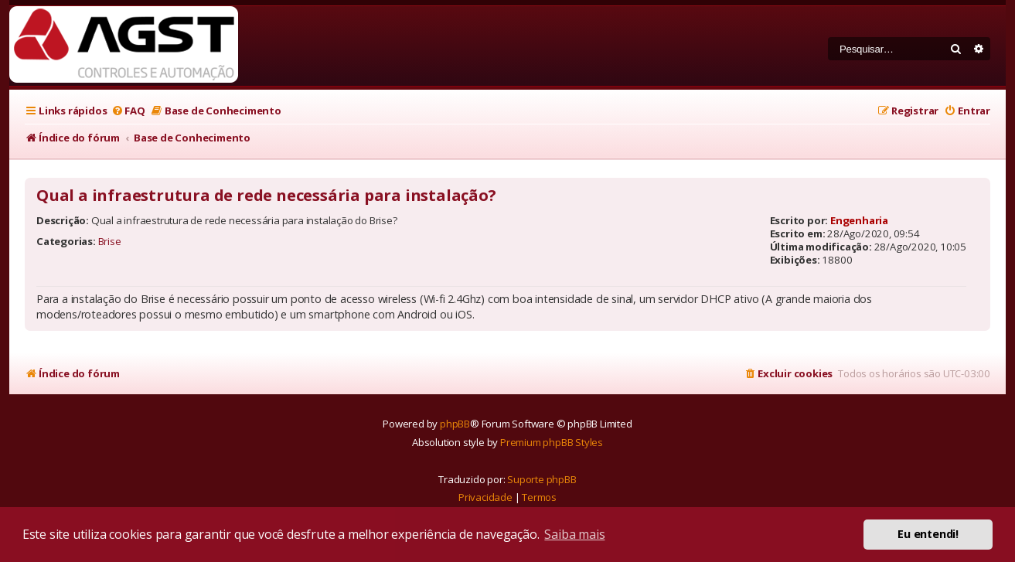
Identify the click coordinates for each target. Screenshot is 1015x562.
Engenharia (859, 220)
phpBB (455, 424)
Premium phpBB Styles (551, 442)
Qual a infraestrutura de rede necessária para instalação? (266, 196)
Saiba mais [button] (574, 534)
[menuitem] (128, 111)
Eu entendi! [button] (928, 533)
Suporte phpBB (541, 479)
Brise (109, 241)
